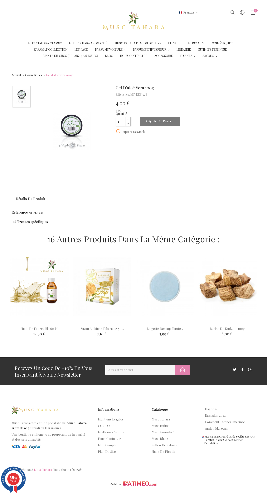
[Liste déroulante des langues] (188, 12)
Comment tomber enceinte (225, 422)
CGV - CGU (106, 426)
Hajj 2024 (211, 409)
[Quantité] (121, 121)
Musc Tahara (161, 419)
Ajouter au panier (159, 121)
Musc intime (161, 426)
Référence (19, 212)
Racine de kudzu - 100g (227, 328)
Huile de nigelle (163, 451)
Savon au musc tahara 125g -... (102, 328)
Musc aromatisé (163, 432)
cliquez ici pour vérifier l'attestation (223, 441)
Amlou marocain (216, 428)
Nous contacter (109, 438)
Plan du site (107, 451)
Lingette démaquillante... (165, 328)
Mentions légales (110, 419)
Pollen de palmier (165, 445)
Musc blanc (160, 438)
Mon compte (107, 445)
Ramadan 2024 (215, 415)
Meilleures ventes (111, 432)
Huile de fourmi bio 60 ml (40, 328)
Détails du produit (30, 198)
